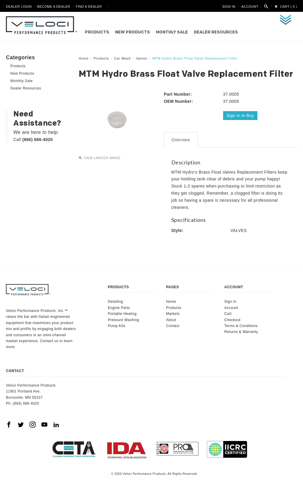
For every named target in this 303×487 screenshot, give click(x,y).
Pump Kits (116, 325)
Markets (173, 313)
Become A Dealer (53, 6)
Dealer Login (19, 6)
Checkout (232, 320)
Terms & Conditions (241, 325)
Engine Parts (119, 307)
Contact (172, 325)
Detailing (115, 301)
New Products (132, 32)
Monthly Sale (172, 32)
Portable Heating (122, 313)
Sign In (228, 6)
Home (171, 301)
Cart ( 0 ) (286, 6)
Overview (181, 139)
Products (97, 32)
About (171, 320)
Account (249, 6)
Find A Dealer (89, 6)
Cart (228, 313)
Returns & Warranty (241, 331)
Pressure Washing (123, 320)
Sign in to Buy (240, 115)
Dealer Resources (216, 32)
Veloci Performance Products (43, 25)
